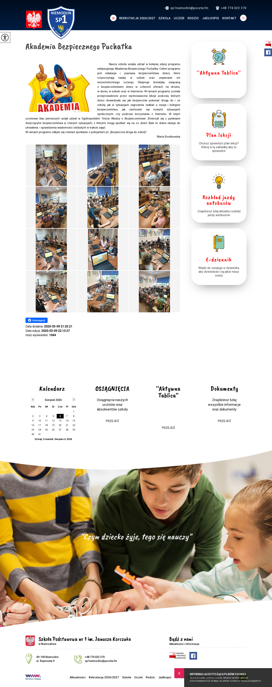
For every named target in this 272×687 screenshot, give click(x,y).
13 (60, 420)
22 (74, 425)
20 (60, 425)
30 (33, 434)
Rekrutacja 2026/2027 (137, 18)
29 (74, 429)
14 (67, 420)
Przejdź (112, 421)
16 (33, 425)
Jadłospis (210, 18)
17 (39, 425)
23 (33, 429)
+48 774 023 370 (231, 8)
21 (67, 425)
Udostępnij (36, 320)
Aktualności (113, 18)
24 (39, 429)
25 (46, 429)
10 (39, 420)
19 (53, 425)
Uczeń (179, 18)
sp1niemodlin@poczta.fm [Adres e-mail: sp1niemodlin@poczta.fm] (101, 660)
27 (60, 429)
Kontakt (229, 18)
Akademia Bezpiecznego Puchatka (79, 46)
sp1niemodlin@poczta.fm (186, 8)
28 (67, 429)
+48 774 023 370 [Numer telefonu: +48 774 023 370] (95, 657)
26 (53, 429)
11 (46, 420)
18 (46, 425)
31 (39, 434)
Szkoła (164, 18)
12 (53, 420)
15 (74, 420)
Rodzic (193, 18)
